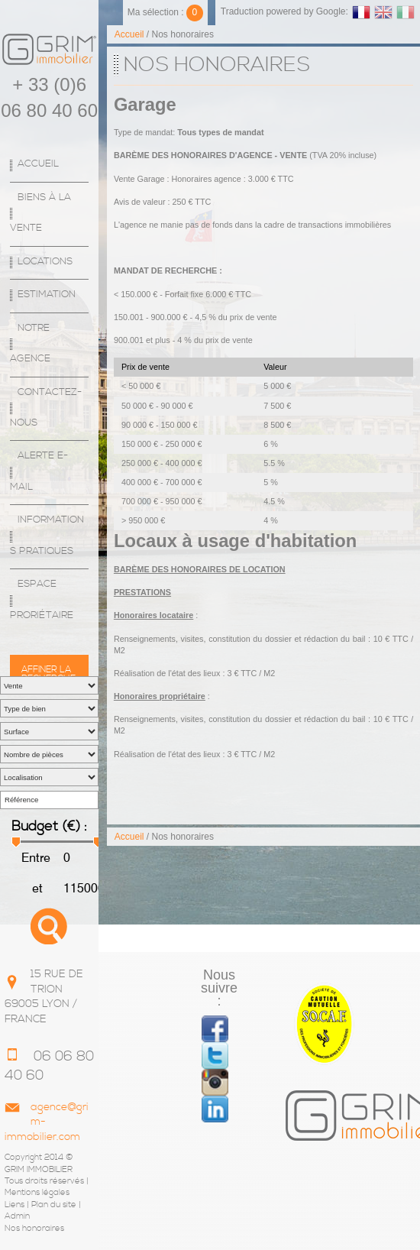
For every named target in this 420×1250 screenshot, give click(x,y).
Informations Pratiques (47, 535)
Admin (17, 1216)
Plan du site (53, 1205)
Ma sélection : (165, 12)
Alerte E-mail (39, 471)
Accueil (38, 163)
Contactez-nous (46, 407)
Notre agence (30, 343)
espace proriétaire (41, 599)
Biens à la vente (40, 213)
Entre (35, 857)
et (36, 888)
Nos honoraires (34, 1228)
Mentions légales (37, 1192)
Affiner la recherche (48, 670)
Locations (45, 261)
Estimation (47, 294)
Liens (14, 1205)
